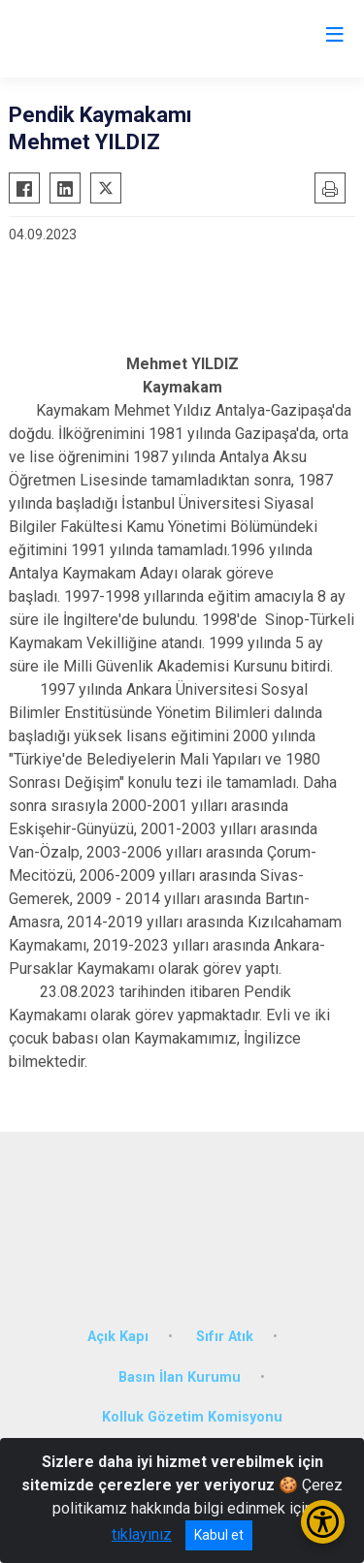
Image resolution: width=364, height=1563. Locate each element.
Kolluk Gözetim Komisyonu (192, 1417)
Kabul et (219, 1535)
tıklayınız (142, 1534)
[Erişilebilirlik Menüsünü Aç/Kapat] (323, 1522)
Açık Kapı (118, 1337)
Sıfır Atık (224, 1337)
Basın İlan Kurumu (179, 1377)
